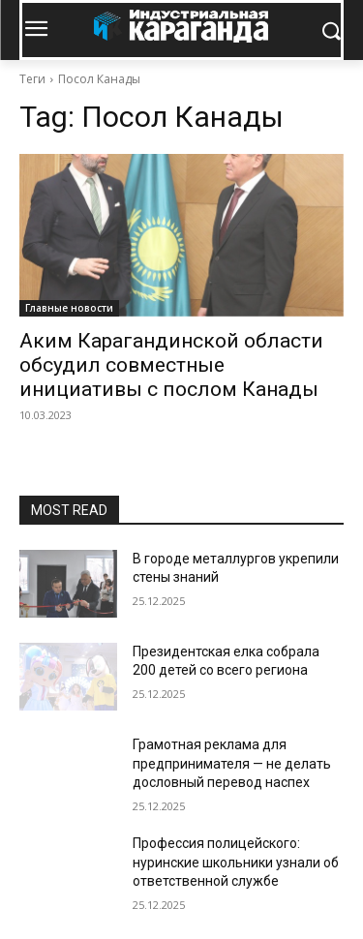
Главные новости (69, 308)
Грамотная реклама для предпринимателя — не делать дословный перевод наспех (232, 763)
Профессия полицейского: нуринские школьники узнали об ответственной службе (236, 862)
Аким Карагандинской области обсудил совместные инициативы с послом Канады (171, 365)
